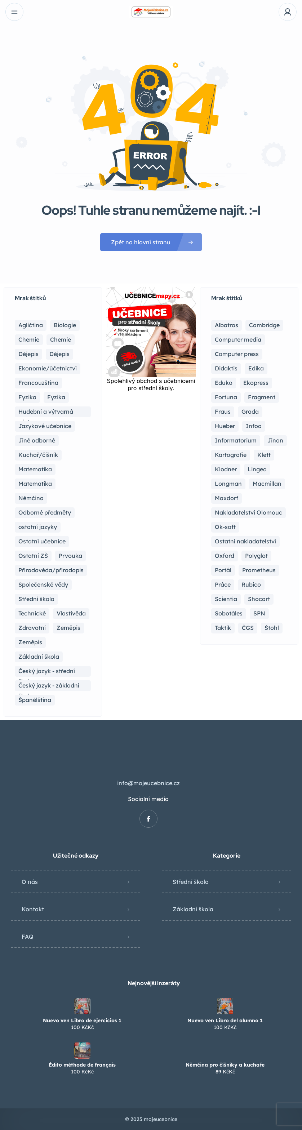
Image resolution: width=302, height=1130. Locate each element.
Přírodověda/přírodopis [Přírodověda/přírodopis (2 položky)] (51, 570)
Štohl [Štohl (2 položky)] (272, 627)
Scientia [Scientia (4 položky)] (226, 598)
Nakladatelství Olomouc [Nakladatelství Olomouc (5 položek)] (248, 512)
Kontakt (33, 909)
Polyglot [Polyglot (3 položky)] (256, 555)
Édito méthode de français (82, 1064)
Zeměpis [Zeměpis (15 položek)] (68, 627)
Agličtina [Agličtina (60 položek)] (30, 325)
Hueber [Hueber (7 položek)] (225, 426)
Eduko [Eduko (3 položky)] (223, 382)
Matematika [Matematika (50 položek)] (35, 483)
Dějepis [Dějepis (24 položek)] (28, 353)
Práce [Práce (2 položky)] (223, 584)
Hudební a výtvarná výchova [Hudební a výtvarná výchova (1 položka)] (45, 412)
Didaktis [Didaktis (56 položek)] (226, 368)
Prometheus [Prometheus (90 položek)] (259, 570)
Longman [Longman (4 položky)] (228, 483)
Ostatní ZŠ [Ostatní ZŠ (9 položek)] (33, 555)
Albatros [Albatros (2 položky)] (226, 325)
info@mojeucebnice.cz (148, 783)
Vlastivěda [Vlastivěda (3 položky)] (71, 613)
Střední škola (191, 881)
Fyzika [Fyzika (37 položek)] (27, 397)
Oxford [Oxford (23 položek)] (224, 555)
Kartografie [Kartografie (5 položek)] (231, 454)
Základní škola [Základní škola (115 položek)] (38, 656)
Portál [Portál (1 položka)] (223, 570)
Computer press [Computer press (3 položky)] (237, 353)
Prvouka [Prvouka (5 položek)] (70, 555)
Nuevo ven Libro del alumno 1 (225, 1020)
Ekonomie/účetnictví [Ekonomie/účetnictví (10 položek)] (47, 368)
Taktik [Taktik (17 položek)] (223, 627)
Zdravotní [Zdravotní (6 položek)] (32, 627)
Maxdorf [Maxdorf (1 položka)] (226, 498)
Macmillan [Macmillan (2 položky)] (267, 483)
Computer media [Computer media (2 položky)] (238, 339)
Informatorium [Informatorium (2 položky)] (236, 440)
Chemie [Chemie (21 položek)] (28, 339)
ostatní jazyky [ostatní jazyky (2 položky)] (37, 526)
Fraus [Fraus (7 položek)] (223, 411)
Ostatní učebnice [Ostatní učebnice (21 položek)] (42, 541)
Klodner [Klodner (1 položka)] (226, 469)
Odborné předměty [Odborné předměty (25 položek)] (44, 512)
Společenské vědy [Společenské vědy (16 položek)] (43, 584)
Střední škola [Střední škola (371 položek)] (36, 598)
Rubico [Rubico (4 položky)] (251, 584)
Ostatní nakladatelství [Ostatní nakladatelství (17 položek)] (245, 541)
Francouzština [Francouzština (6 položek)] (38, 382)
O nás (30, 881)
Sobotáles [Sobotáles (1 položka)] (229, 613)
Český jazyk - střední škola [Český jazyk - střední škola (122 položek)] (46, 672)
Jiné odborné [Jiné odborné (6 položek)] (36, 440)
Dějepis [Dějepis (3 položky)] (59, 353)
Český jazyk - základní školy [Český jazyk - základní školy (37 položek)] (48, 686)
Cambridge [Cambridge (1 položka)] (264, 325)
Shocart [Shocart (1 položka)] (259, 598)
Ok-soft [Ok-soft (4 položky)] (225, 526)
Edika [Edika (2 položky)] (256, 368)
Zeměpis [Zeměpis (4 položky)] (30, 642)
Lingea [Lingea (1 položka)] (257, 469)
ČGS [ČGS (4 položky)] (248, 627)
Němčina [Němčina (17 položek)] (31, 498)
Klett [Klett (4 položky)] (264, 454)
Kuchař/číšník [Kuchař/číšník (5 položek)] (38, 454)
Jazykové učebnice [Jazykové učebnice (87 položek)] (44, 426)
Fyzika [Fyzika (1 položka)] (56, 397)
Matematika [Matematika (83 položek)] (35, 469)
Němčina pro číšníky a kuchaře (225, 1064)
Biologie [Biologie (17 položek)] (65, 325)
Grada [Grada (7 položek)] (250, 411)
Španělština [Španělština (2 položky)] (34, 699)
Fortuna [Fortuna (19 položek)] (226, 397)
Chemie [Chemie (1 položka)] (60, 339)
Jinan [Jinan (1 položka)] (275, 440)
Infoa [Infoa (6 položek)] (254, 426)
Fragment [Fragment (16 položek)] (261, 397)
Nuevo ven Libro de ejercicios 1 (82, 1020)
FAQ (28, 936)
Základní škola (193, 909)
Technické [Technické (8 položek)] (32, 613)
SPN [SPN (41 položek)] (259, 613)
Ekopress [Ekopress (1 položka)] (255, 382)
